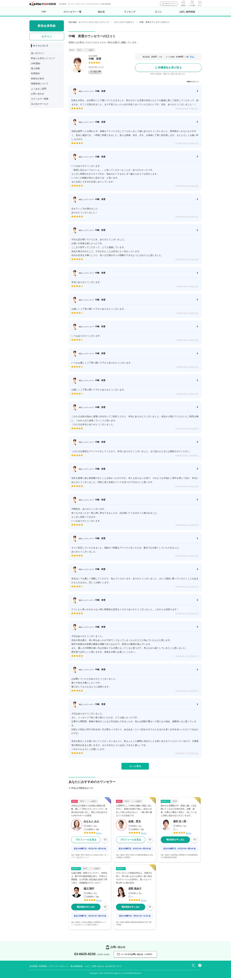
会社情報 (33, 966)
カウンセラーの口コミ (124, 22)
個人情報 (35, 68)
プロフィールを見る (85, 839)
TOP (43, 11)
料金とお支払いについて (43, 58)
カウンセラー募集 (40, 98)
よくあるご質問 (38, 88)
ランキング (130, 11)
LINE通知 (35, 63)
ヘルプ (87, 966)
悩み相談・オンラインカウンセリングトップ (89, 22)
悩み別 (101, 11)
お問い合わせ (37, 93)
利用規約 (35, 73)
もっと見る (135, 766)
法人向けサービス (169, 3)
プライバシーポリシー (59, 966)
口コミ (158, 11)
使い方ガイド (37, 53)
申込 (192, 56)
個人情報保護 (76, 966)
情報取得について (40, 83)
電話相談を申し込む (175, 839)
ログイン (46, 36)
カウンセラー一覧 (72, 11)
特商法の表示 (37, 78)
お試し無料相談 (187, 11)
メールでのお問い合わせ (135, 954)
